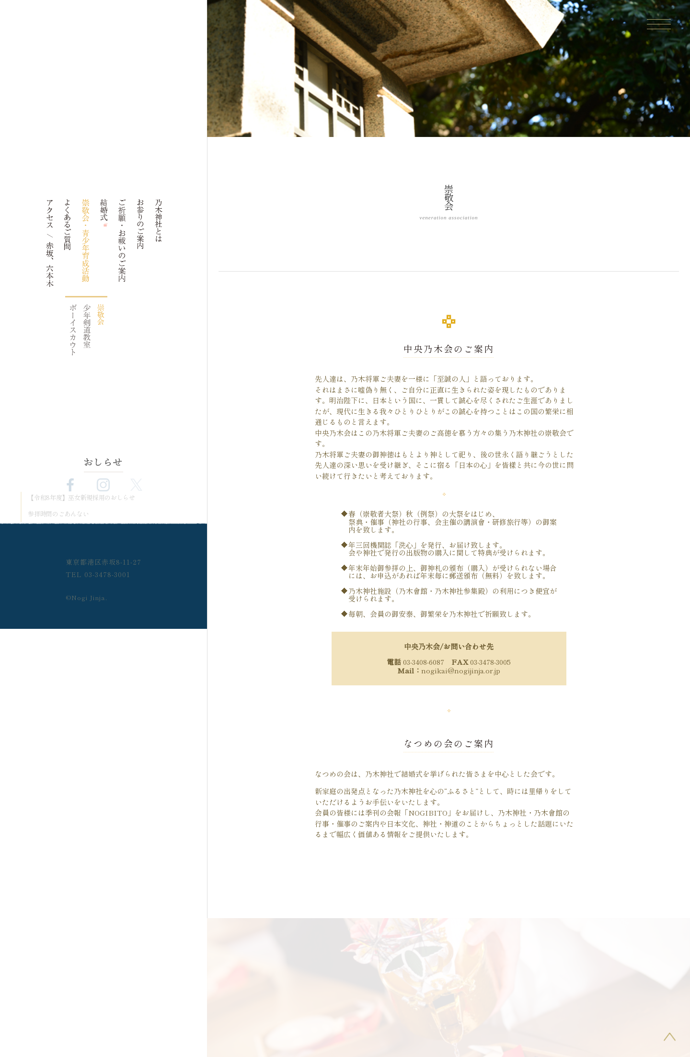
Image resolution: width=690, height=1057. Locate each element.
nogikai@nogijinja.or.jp (460, 670)
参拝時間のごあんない (58, 514)
